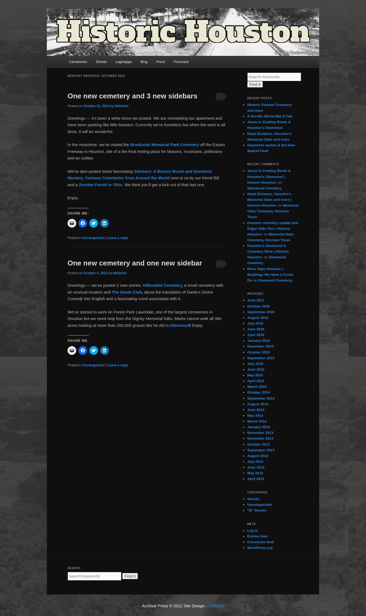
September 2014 (260, 398)
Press (160, 62)
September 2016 (260, 312)
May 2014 (255, 415)
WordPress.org (260, 548)
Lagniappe (123, 62)
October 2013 (258, 444)
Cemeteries (78, 62)
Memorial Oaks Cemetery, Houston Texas (272, 211)
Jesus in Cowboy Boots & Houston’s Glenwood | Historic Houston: (269, 176)
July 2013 (255, 462)
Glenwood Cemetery (264, 188)
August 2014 (257, 404)
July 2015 (255, 364)
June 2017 (255, 300)
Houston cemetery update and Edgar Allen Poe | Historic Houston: (272, 228)
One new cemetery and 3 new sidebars (132, 96)
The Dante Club (127, 292)
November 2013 (260, 438)
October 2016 (258, 306)
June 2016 (255, 329)
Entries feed (257, 536)
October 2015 (258, 352)
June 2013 (255, 467)
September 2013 (260, 450)
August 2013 (257, 456)
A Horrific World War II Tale (269, 116)
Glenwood (180, 325)
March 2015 (257, 387)
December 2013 (260, 433)
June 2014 (255, 410)
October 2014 (258, 392)
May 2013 (255, 473)
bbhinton (122, 106)
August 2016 (257, 318)
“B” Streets (256, 510)
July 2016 (255, 323)
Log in (252, 531)
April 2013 (255, 479)
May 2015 (255, 375)
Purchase (181, 62)
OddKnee (215, 605)
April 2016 (255, 335)
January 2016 (258, 341)
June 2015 (255, 369)
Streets (101, 62)
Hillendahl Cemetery (162, 285)
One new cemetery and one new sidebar (135, 263)
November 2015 (260, 346)
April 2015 (255, 381)
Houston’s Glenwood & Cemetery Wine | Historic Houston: (268, 251)
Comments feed (260, 542)
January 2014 (258, 427)
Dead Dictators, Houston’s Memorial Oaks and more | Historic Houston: (269, 199)
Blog (144, 62)
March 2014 (257, 421)
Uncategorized (93, 238)
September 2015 (260, 358)
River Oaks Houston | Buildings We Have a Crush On (270, 274)
